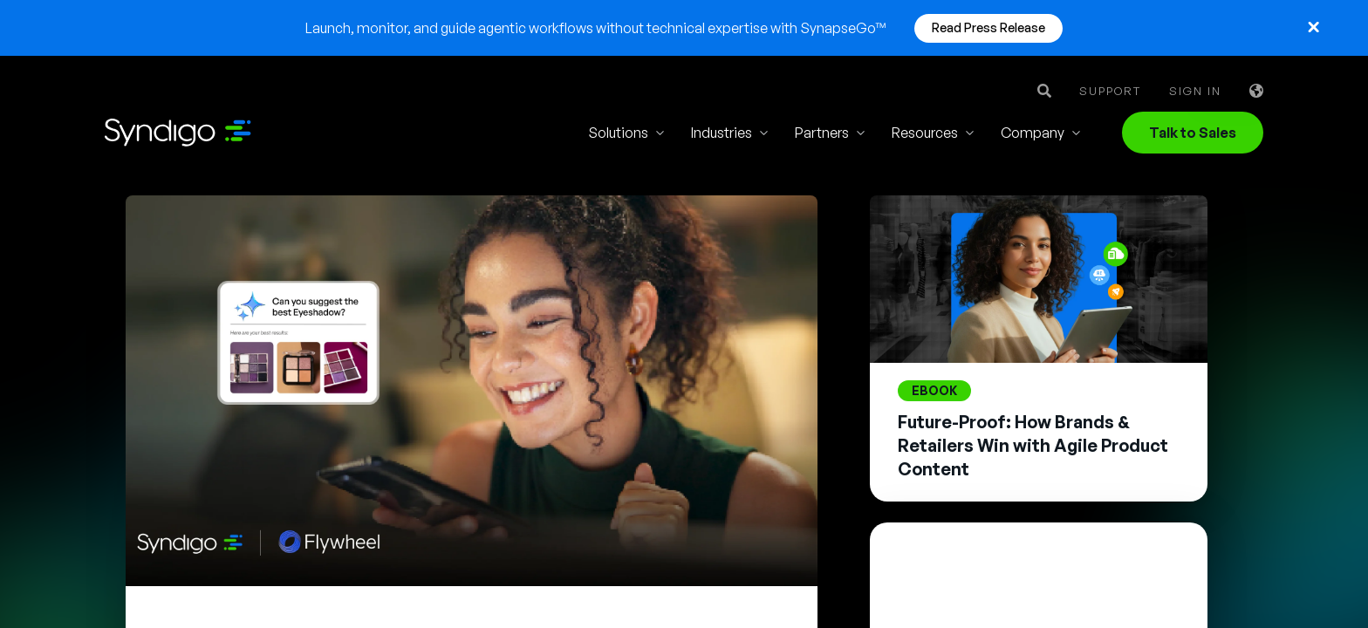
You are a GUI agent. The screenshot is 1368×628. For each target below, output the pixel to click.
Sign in (1195, 91)
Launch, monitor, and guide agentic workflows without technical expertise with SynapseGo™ (595, 28)
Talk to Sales (1192, 132)
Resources (925, 132)
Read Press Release (988, 27)
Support (1110, 91)
